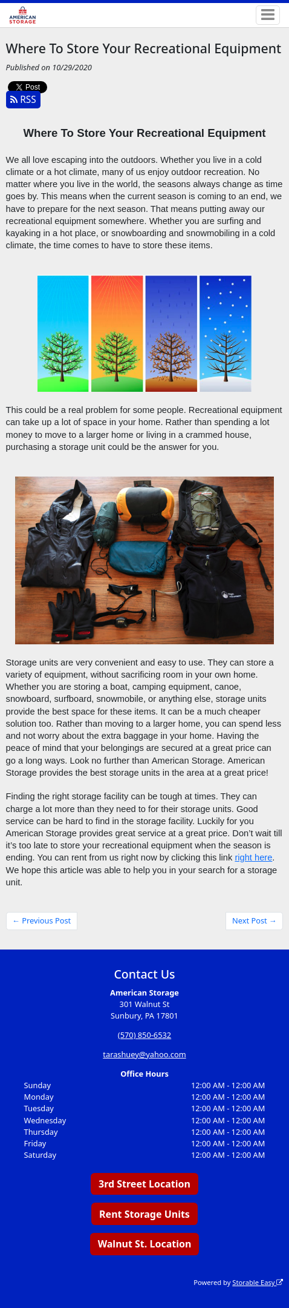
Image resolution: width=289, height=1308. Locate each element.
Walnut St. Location (145, 1243)
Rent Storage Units (144, 1214)
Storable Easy (257, 1282)
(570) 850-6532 (144, 1034)
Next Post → (254, 920)
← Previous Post (41, 920)
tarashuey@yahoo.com (144, 1054)
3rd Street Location (144, 1184)
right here (253, 857)
